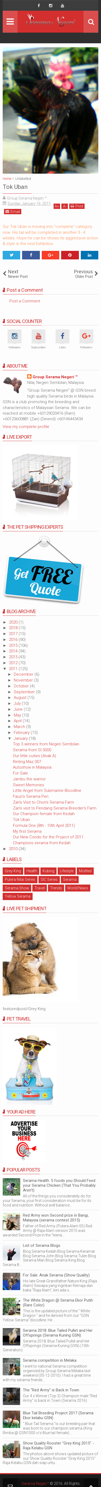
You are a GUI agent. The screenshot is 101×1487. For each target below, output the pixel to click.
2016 (14, 639)
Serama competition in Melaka (49, 1360)
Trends (56, 888)
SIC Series (49, 879)
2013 (14, 657)
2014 (14, 651)
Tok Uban (21, 819)
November (24, 680)
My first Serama (27, 831)
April (18, 720)
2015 (14, 645)
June (19, 709)
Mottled (85, 871)
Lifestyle (67, 871)
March (20, 726)
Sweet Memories (28, 785)
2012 (14, 662)
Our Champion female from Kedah (44, 813)
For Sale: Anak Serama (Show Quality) (56, 1275)
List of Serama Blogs (41, 1245)
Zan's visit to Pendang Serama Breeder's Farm (54, 808)
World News (77, 888)
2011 (14, 668)
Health (31, 871)
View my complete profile (26, 426)
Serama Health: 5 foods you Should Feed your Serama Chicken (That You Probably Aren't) (59, 1185)
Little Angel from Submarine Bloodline (47, 790)
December (24, 674)
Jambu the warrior (29, 779)
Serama (69, 879)
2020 (14, 622)
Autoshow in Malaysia (32, 767)
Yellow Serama (17, 896)
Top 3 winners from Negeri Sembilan (46, 744)
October (22, 686)
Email (12, 211)
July (18, 703)
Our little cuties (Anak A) (34, 755)
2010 (14, 848)
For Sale (20, 773)
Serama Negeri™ (35, 1483)
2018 (14, 627)
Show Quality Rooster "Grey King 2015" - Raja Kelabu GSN (58, 1445)
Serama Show (17, 888)
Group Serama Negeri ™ (55, 377)
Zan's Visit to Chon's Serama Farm (43, 802)
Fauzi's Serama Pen (30, 796)
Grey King (13, 871)
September (25, 692)
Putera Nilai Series (20, 879)
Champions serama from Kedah (42, 842)
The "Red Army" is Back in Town (51, 1390)
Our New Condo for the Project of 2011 (48, 837)
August (20, 697)
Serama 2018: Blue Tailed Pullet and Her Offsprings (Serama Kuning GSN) (58, 1333)
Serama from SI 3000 (32, 750)
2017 (14, 633)
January (21, 738)
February (22, 732)
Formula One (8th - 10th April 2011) (44, 825)
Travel (39, 888)
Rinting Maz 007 (27, 761)
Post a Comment (24, 301)
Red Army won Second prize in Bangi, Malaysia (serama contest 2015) (56, 1218)
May (18, 715)
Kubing (48, 871)
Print (77, 206)
